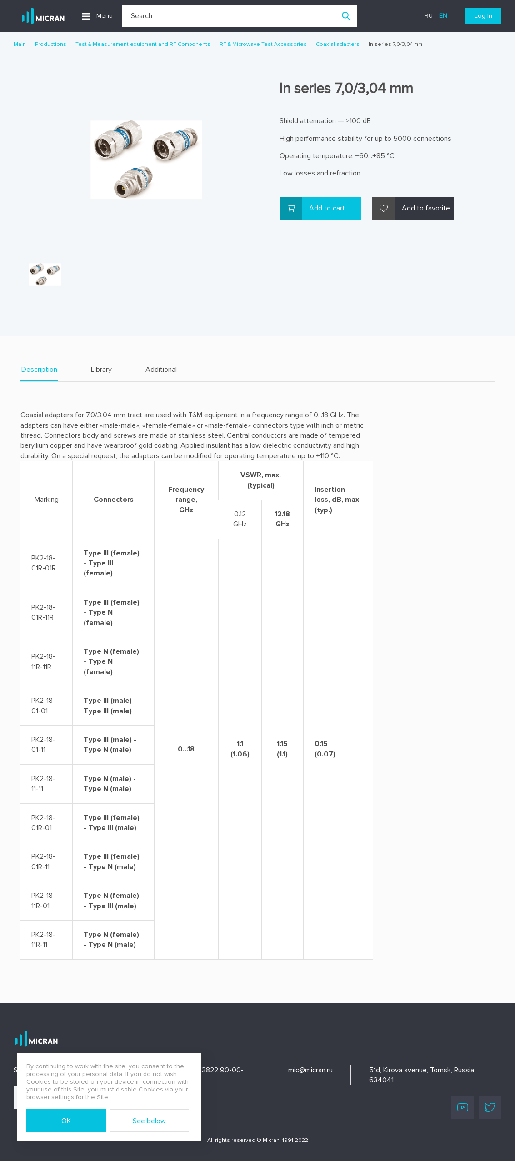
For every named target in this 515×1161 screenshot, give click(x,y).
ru (429, 16)
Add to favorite (426, 208)
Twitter (490, 1107)
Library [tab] (101, 369)
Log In (483, 16)
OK (66, 1121)
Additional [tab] (161, 369)
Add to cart (327, 208)
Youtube (462, 1107)
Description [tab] (39, 369)
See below (149, 1121)
